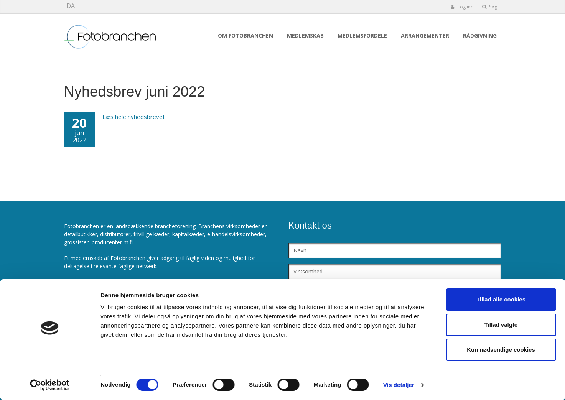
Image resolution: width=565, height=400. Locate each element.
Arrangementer (425, 35)
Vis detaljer (398, 385)
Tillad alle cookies (500, 299)
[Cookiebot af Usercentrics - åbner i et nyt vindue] (49, 385)
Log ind (462, 6)
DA (70, 6)
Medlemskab (305, 35)
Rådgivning (480, 35)
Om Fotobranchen (245, 35)
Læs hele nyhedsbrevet (133, 116)
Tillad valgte (500, 324)
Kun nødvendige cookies (501, 349)
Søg (489, 6)
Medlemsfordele (362, 35)
